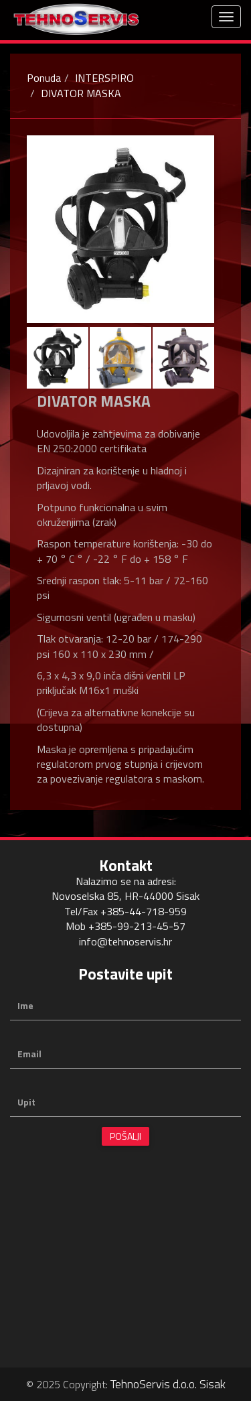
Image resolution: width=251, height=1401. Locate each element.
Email (29, 1054)
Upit (26, 1102)
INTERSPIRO (104, 78)
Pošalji (125, 1136)
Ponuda (44, 78)
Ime (25, 1005)
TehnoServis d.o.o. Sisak (168, 1384)
